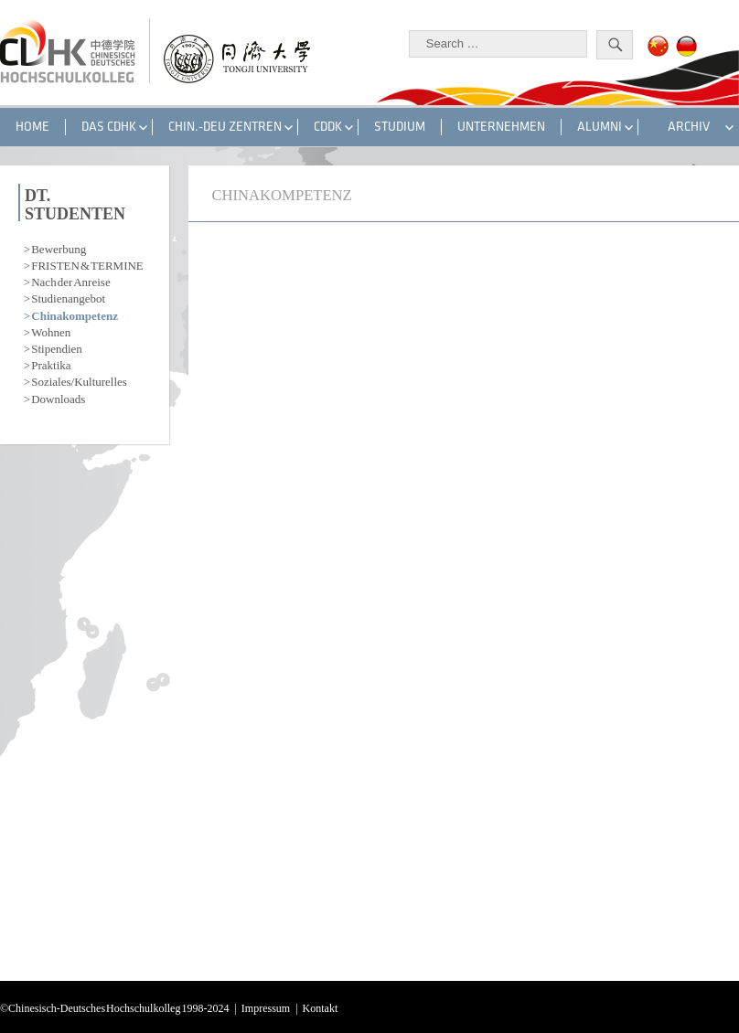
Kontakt (320, 1006)
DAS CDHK (108, 127)
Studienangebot (68, 297)
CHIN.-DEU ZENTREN (225, 127)
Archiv (689, 127)
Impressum (265, 1006)
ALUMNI (599, 127)
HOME (32, 127)
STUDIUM (399, 127)
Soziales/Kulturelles (79, 380)
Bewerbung (58, 247)
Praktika (50, 363)
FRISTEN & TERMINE (87, 264)
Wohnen (50, 330)
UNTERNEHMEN (501, 127)
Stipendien (56, 347)
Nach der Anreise (70, 280)
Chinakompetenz (74, 314)
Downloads (58, 397)
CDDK (328, 127)
